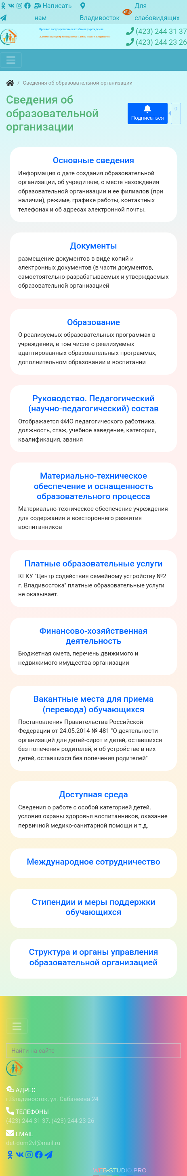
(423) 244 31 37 (156, 31)
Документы (93, 246)
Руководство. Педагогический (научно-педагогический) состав (93, 403)
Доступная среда (93, 794)
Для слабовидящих (157, 12)
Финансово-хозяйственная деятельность (93, 636)
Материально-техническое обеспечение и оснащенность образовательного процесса (93, 486)
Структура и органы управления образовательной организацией (93, 957)
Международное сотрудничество (93, 862)
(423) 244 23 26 (156, 42)
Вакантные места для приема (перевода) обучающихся (94, 704)
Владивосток (100, 12)
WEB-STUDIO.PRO (120, 1170)
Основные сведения (93, 160)
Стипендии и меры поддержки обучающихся (93, 907)
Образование (93, 322)
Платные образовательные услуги (93, 563)
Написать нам (52, 12)
